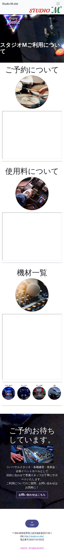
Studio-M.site (10, 3)
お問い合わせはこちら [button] (32, 494)
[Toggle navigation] (58, 3)
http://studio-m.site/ (34, 536)
